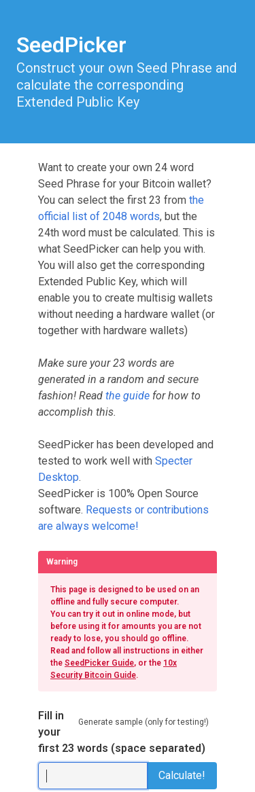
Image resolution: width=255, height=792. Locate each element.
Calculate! (181, 775)
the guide (127, 395)
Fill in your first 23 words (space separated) (121, 732)
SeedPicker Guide (99, 663)
